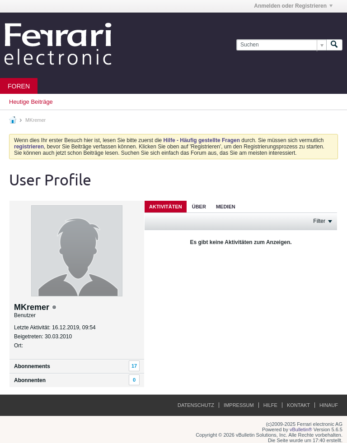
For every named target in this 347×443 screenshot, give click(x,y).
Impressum (239, 405)
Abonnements (32, 366)
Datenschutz (196, 405)
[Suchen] (281, 45)
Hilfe (270, 405)
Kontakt (298, 405)
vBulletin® (301, 429)
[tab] (165, 206)
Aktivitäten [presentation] (165, 206)
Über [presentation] (199, 206)
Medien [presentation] (225, 206)
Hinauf (328, 405)
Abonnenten (30, 380)
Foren (19, 86)
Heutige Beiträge (31, 101)
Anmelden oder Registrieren (293, 6)
